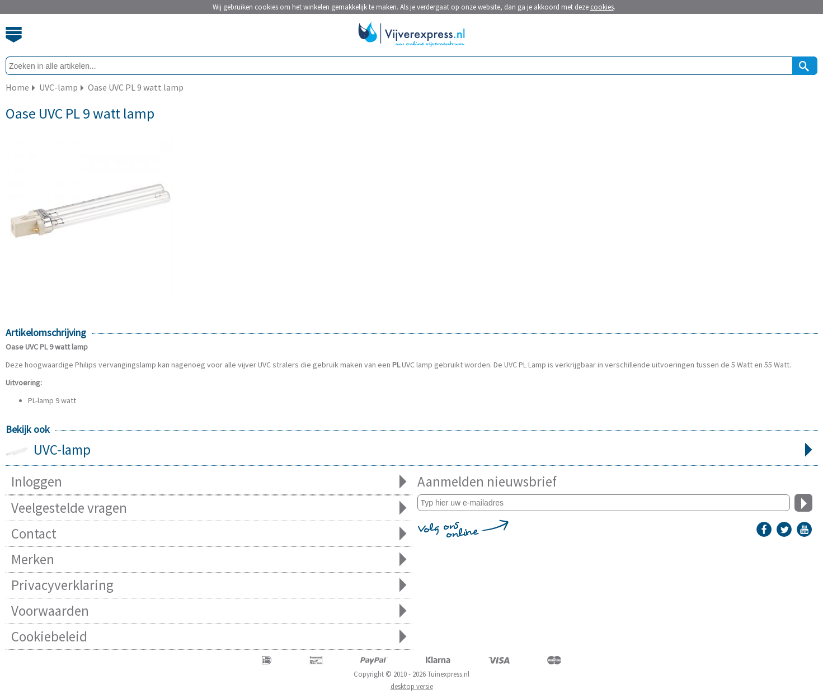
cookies (602, 7)
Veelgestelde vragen (209, 508)
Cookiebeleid (209, 636)
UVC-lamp (411, 450)
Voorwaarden (209, 611)
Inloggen (209, 481)
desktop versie (412, 686)
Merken (209, 559)
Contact (209, 533)
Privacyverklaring (209, 585)
